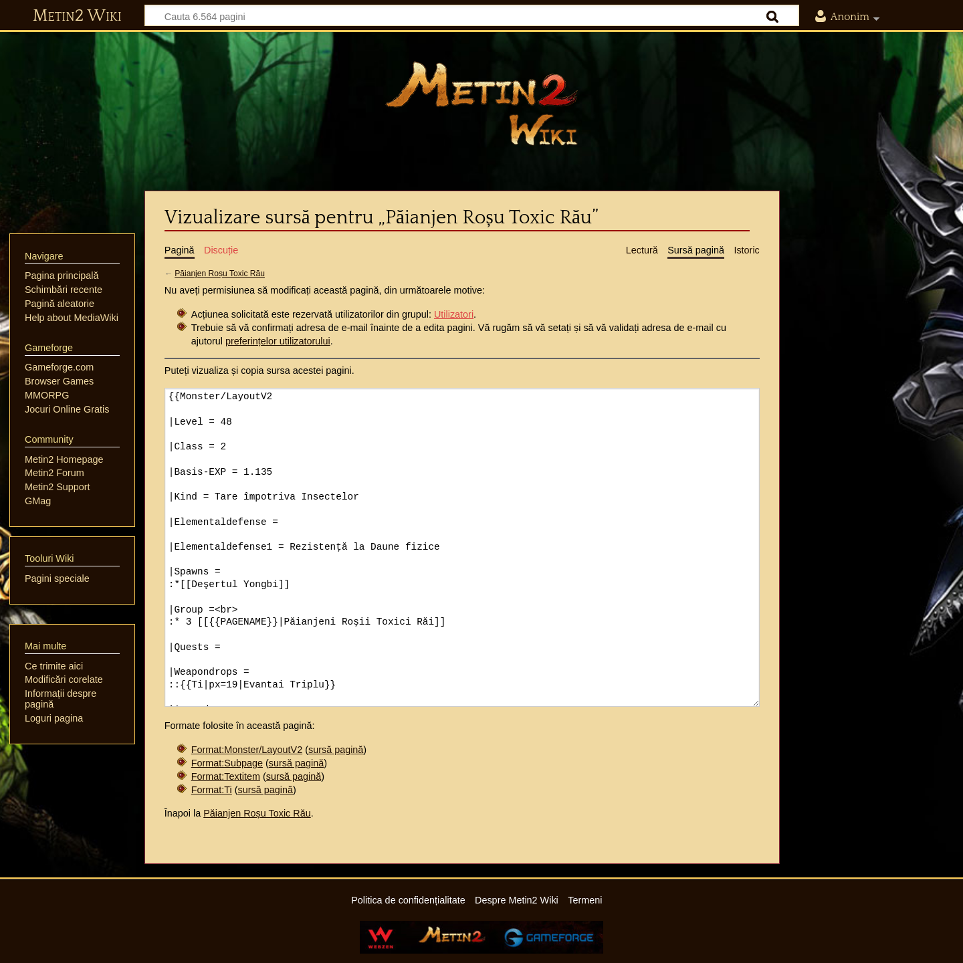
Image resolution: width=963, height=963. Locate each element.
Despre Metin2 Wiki (516, 900)
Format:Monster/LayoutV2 (246, 749)
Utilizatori (453, 314)
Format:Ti (211, 789)
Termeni (585, 900)
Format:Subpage (227, 763)
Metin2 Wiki (77, 16)
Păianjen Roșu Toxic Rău (220, 273)
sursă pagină (335, 749)
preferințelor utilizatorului (277, 341)
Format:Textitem (225, 776)
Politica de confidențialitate (408, 900)
